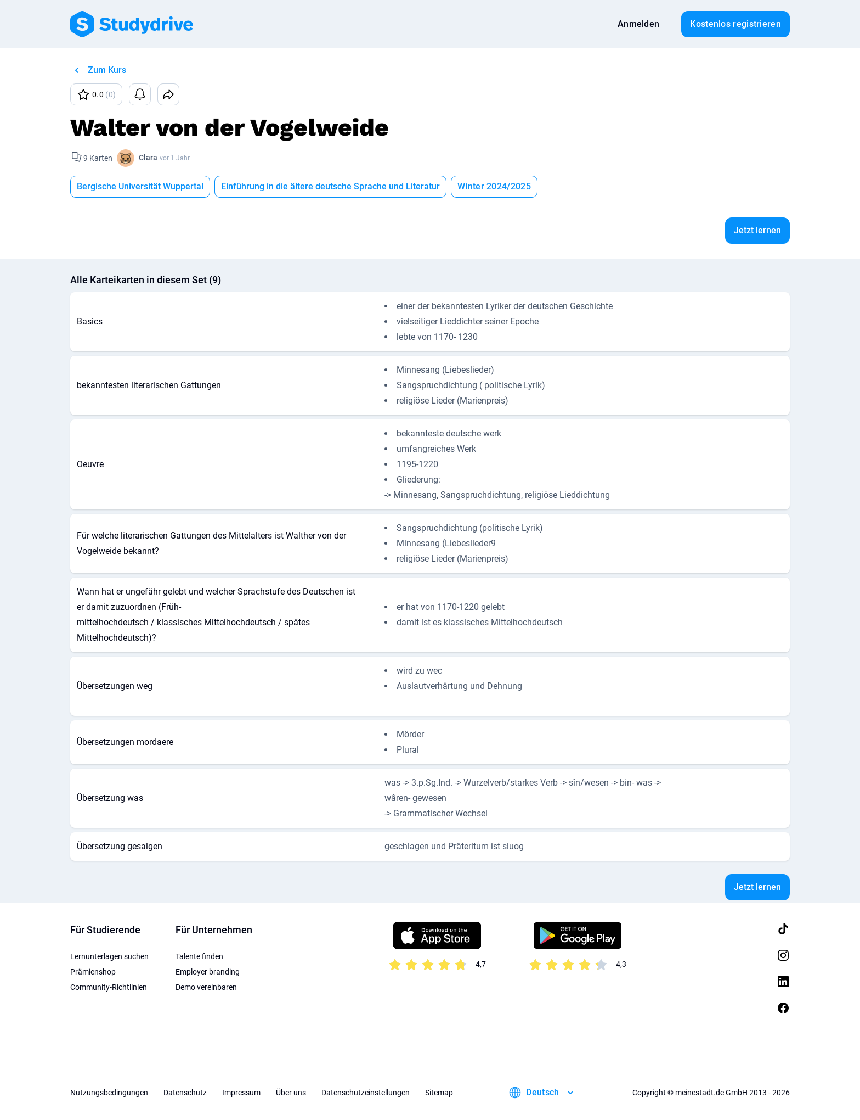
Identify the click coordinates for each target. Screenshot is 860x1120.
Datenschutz (185, 1092)
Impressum (241, 1092)
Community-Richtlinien (108, 987)
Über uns (291, 1092)
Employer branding (208, 971)
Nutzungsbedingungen (109, 1092)
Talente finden (199, 956)
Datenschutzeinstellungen (365, 1092)
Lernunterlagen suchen (109, 956)
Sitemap (439, 1092)
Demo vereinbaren (206, 987)
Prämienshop (93, 971)
